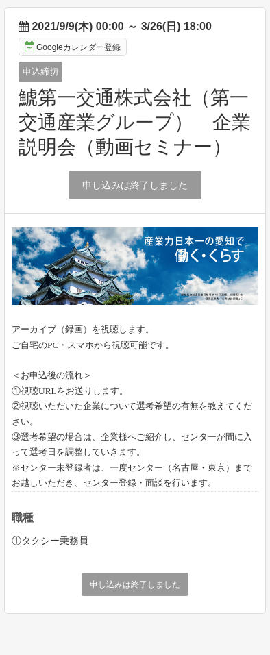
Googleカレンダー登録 (73, 46)
